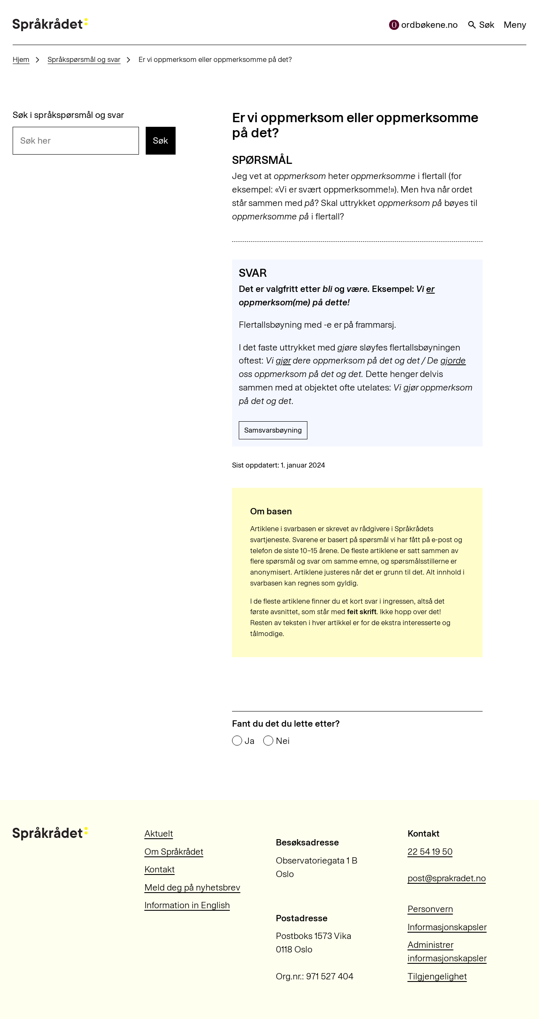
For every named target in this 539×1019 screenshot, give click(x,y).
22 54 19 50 (430, 851)
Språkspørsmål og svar (84, 59)
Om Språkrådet (173, 851)
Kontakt (159, 869)
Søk (481, 24)
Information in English (187, 905)
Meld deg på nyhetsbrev (192, 887)
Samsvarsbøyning (273, 430)
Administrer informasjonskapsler (447, 951)
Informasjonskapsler (447, 927)
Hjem (21, 59)
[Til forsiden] (50, 25)
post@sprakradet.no (447, 878)
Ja (249, 741)
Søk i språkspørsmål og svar (68, 115)
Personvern (430, 909)
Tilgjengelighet (437, 976)
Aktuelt (158, 833)
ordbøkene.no (423, 24)
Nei (283, 741)
